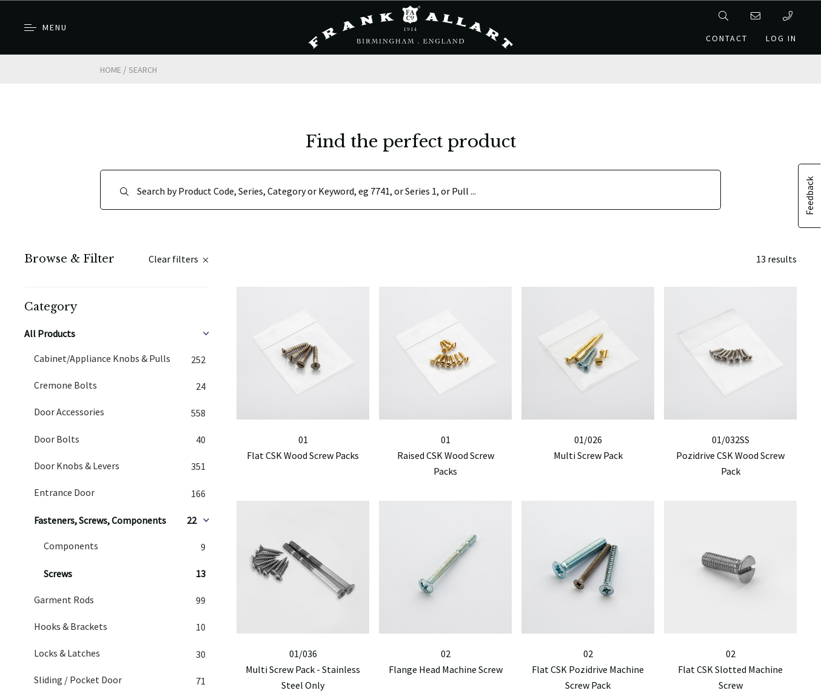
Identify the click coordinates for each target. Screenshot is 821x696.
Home (110, 69)
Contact (727, 38)
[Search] (410, 190)
